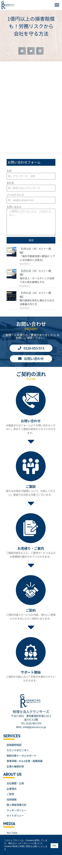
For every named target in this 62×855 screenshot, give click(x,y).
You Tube (12, 832)
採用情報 (12, 799)
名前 (9, 170)
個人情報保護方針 (16, 804)
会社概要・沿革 (15, 783)
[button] (57, 5)
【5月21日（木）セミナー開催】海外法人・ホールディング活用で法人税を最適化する (37, 276)
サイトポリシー (15, 815)
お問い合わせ (14, 206)
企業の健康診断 (15, 766)
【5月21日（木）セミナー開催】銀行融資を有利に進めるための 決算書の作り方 (37, 298)
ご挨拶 (10, 794)
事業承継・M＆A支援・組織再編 (24, 761)
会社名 (10, 182)
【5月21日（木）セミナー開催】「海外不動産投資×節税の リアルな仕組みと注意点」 (37, 254)
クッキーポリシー (16, 810)
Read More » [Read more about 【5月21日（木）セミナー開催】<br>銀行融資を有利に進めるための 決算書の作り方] (25, 308)
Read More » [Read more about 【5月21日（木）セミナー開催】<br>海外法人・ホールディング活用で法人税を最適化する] (25, 286)
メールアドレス (15, 194)
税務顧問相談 (14, 745)
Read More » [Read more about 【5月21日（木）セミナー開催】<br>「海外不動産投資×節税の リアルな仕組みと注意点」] (25, 264)
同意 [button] (54, 846)
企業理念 (12, 788)
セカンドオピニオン (18, 750)
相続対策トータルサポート (21, 755)
